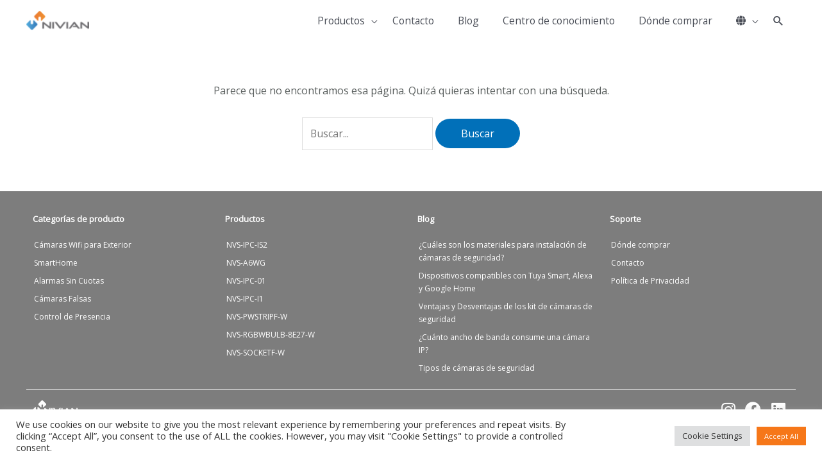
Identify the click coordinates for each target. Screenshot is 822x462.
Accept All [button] (781, 436)
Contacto (627, 263)
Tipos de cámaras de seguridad (477, 368)
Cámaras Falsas (62, 299)
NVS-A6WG (245, 263)
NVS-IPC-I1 (245, 299)
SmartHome (56, 263)
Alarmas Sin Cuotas (69, 281)
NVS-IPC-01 (246, 281)
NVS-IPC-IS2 (246, 245)
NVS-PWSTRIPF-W (256, 317)
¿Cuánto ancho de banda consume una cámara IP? (504, 344)
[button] (778, 21)
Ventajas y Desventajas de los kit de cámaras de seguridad (505, 313)
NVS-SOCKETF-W (255, 353)
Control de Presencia (72, 317)
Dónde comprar (640, 245)
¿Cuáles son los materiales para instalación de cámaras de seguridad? (503, 252)
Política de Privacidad (650, 281)
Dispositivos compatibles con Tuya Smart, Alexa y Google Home (505, 283)
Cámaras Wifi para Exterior (82, 245)
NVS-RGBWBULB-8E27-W (270, 335)
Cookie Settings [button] (712, 435)
